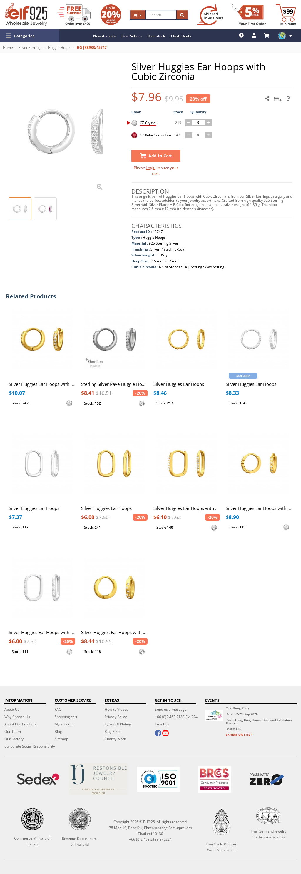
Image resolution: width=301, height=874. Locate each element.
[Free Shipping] (74, 14)
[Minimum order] (286, 14)
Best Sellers (131, 36)
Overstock (156, 36)
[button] (29, 35)
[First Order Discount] (249, 14)
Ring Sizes (113, 731)
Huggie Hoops (59, 47)
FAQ (58, 709)
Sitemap (61, 738)
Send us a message (171, 709)
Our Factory (14, 738)
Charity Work (115, 738)
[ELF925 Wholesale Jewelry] (26, 14)
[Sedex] (38, 779)
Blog (58, 731)
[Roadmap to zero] (266, 779)
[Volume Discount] (111, 14)
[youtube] (165, 734)
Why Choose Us (17, 716)
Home (8, 47)
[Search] (161, 15)
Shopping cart (66, 716)
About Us (11, 709)
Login (150, 167)
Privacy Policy (116, 716)
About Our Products (20, 724)
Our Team (12, 731)
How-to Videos (116, 709)
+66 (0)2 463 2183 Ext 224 (176, 716)
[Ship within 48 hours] (210, 14)
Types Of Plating (118, 724)
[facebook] (158, 734)
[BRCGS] (214, 779)
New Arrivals (104, 36)
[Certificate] (98, 779)
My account (64, 724)
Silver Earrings (30, 47)
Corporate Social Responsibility (29, 746)
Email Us (162, 724)
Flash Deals (181, 36)
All (138, 15)
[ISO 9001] (158, 779)
